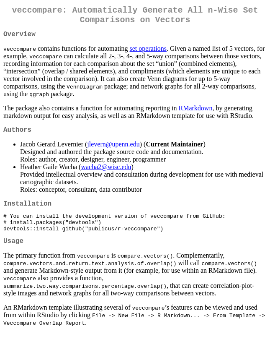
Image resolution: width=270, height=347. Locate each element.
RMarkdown (196, 113)
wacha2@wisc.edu (106, 173)
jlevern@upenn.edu (113, 150)
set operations (148, 53)
